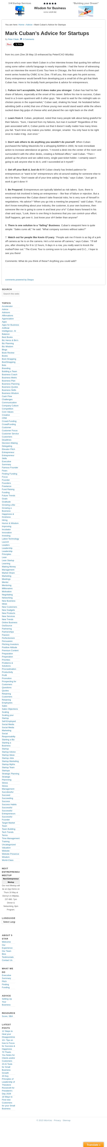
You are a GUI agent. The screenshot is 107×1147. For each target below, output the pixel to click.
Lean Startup (8, 560)
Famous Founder (10, 467)
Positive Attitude (9, 647)
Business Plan (8, 380)
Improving (6, 526)
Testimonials (8, 957)
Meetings (6, 579)
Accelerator (7, 306)
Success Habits (9, 804)
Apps (4, 322)
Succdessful (7, 792)
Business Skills (9, 390)
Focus (5, 477)
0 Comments (28, 39)
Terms (5, 835)
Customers (7, 437)
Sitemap (67, 1120)
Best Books (7, 337)
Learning (6, 563)
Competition (7, 409)
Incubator (6, 529)
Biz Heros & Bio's (10, 340)
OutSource (7, 625)
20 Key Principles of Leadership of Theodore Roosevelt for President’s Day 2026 (8, 1085)
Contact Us (7, 960)
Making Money (9, 566)
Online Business (9, 622)
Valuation (6, 847)
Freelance (6, 486)
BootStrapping (8, 362)
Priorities (6, 660)
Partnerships (8, 632)
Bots (4, 365)
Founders (6, 483)
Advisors (6, 312)
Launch (5, 542)
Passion (5, 635)
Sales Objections (10, 709)
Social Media (8, 724)
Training (5, 841)
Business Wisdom (10, 393)
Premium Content (10, 650)
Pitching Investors (10, 644)
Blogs (4, 349)
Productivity (7, 672)
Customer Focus (9, 430)
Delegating (7, 446)
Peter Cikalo (13, 39)
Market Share (8, 573)
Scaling (5, 712)
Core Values (7, 412)
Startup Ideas (8, 755)
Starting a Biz (8, 739)
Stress (5, 783)
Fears (4, 470)
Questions (6, 687)
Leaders (6, 545)
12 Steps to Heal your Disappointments (10, 1034)
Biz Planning (8, 343)
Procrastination (9, 669)
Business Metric (9, 377)
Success (6, 801)
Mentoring (6, 585)
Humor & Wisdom (10, 523)
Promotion (6, 678)
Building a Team (9, 371)
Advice (29, 24)
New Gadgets (8, 610)
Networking (7, 598)
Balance (6, 334)
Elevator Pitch (8, 449)
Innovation (7, 532)
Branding (6, 368)
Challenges (7, 399)
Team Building (8, 829)
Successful (7, 807)
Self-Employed (9, 721)
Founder (6, 480)
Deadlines (6, 440)
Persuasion (7, 641)
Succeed (6, 795)
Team (4, 826)
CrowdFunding (9, 424)
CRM (4, 418)
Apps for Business (10, 325)
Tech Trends (7, 832)
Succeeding (7, 798)
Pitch (4, 981)
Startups (6, 770)
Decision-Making (10, 443)
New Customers (9, 607)
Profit (4, 675)
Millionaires (7, 588)
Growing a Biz (8, 505)
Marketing (6, 576)
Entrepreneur (8, 452)
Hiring (4, 520)
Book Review (8, 352)
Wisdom (6, 857)
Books (5, 356)
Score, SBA (7, 1016)
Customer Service (10, 433)
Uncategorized (9, 844)
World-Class (7, 860)
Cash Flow (7, 396)
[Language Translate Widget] (13, 922)
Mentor (5, 582)
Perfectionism (8, 638)
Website (6, 851)
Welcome (6, 942)
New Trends (7, 619)
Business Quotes (10, 387)
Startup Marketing (10, 761)
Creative (6, 415)
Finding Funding (9, 474)
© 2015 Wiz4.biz (44, 1120)
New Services (8, 616)
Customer (6, 427)
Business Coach (9, 374)
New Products (8, 613)
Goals (4, 498)
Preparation (7, 653)
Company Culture (10, 405)
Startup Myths (8, 764)
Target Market (8, 823)
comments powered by (19, 279)
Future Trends (8, 495)
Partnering (7, 628)
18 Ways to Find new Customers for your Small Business (8, 1103)
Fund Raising (8, 489)
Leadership (7, 548)
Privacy (57, 1120)
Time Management (11, 838)
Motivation (6, 591)
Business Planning (10, 384)
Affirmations (7, 315)
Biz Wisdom (7, 346)
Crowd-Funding (9, 421)
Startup (5, 749)
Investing (6, 535)
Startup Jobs (8, 758)
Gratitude (6, 502)
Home (21, 24)
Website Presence (10, 854)
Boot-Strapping (9, 359)
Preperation (7, 656)
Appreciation (8, 318)
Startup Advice (9, 752)
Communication (9, 402)
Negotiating (7, 594)
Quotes (5, 690)
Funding (6, 492)
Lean (4, 557)
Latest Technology (10, 539)
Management (8, 570)
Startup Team (8, 767)
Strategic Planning (10, 773)
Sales (4, 706)
